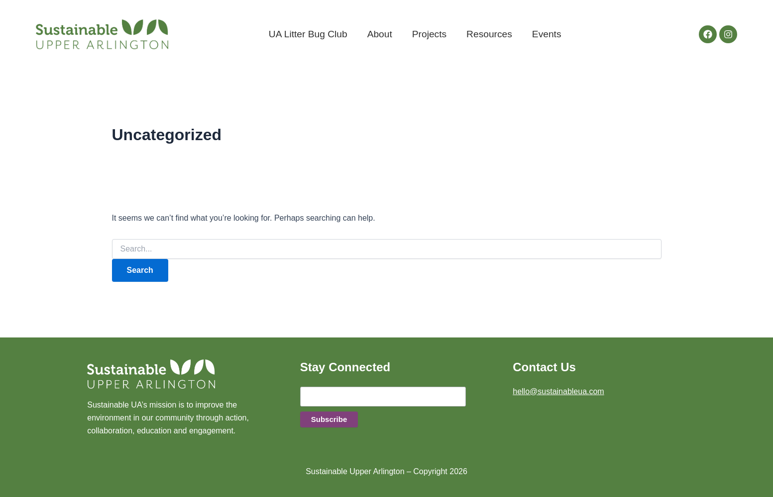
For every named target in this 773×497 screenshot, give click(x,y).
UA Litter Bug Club (308, 34)
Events (546, 34)
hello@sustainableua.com (558, 391)
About (379, 34)
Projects (429, 34)
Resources (489, 34)
